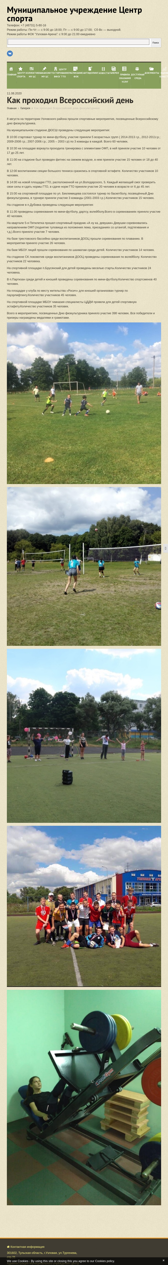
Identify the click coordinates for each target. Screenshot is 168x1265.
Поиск (155, 42)
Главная (12, 108)
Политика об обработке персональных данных (39, 1251)
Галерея (25, 108)
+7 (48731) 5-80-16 (33, 25)
